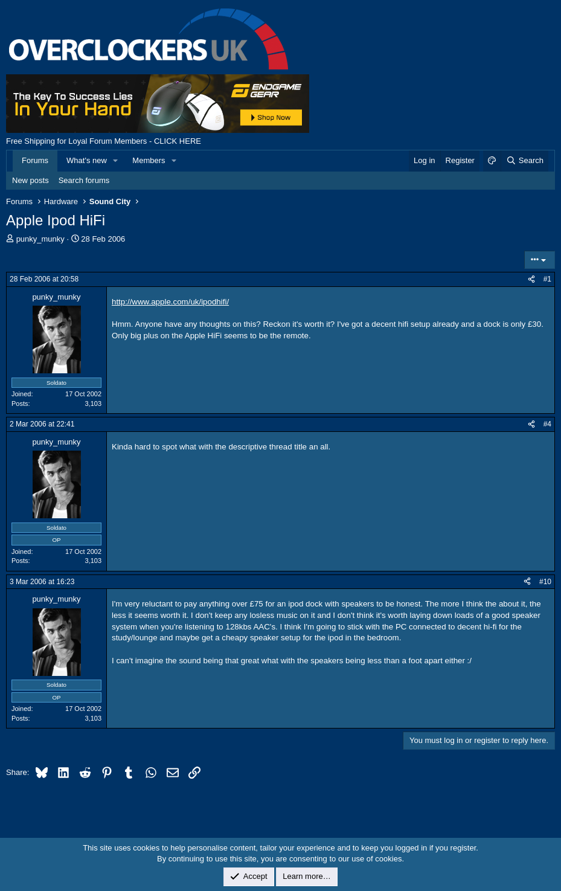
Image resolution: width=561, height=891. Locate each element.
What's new (86, 160)
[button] (116, 160)
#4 (547, 424)
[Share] (531, 279)
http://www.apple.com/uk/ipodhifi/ (170, 301)
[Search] (524, 160)
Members (148, 160)
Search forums (84, 180)
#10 (545, 581)
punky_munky (40, 238)
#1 (547, 279)
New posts (30, 180)
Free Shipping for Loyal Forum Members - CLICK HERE (103, 141)
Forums (35, 160)
